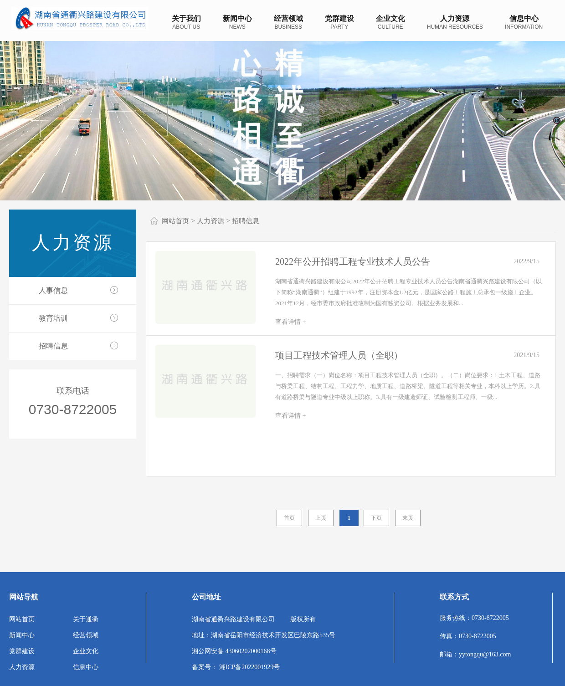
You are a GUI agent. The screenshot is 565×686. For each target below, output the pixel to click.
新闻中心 (22, 635)
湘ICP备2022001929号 (249, 667)
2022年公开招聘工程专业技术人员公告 (352, 261)
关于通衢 (85, 619)
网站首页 (175, 221)
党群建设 (22, 651)
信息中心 (85, 667)
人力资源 (73, 242)
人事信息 (53, 290)
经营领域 (85, 635)
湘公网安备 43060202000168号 (234, 651)
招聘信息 (53, 346)
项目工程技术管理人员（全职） (339, 355)
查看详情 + (290, 321)
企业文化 (85, 651)
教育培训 (53, 318)
